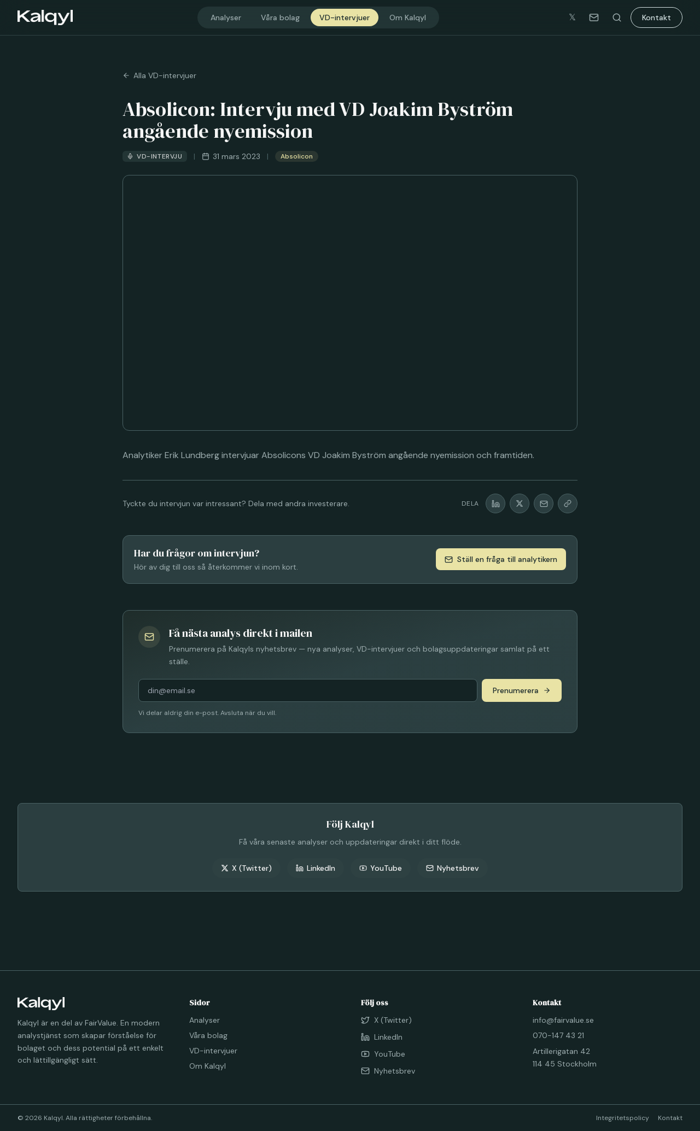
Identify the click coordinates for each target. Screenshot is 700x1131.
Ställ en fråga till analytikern (501, 559)
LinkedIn (315, 868)
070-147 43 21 (558, 1035)
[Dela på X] (519, 503)
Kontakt (656, 17)
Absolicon (297, 156)
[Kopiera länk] (568, 503)
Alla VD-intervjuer (159, 75)
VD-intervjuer (344, 17)
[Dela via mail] (543, 503)
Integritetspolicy (622, 1118)
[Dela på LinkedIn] (495, 503)
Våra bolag (280, 17)
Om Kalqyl (407, 17)
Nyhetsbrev (452, 868)
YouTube (380, 868)
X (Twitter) (246, 868)
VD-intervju (155, 156)
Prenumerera (522, 690)
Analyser (226, 17)
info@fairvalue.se (563, 1020)
